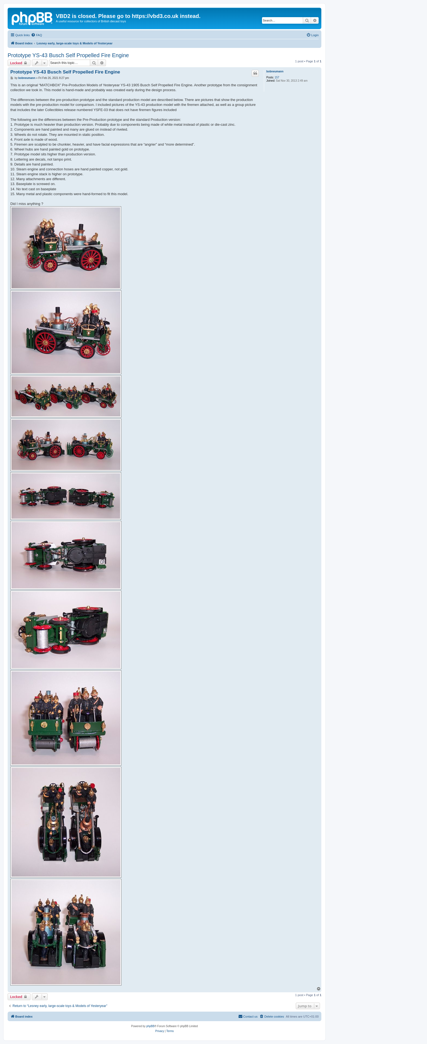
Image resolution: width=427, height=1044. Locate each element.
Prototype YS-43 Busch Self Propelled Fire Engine (68, 55)
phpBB (150, 1026)
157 (277, 77)
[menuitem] (36, 35)
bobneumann (274, 71)
